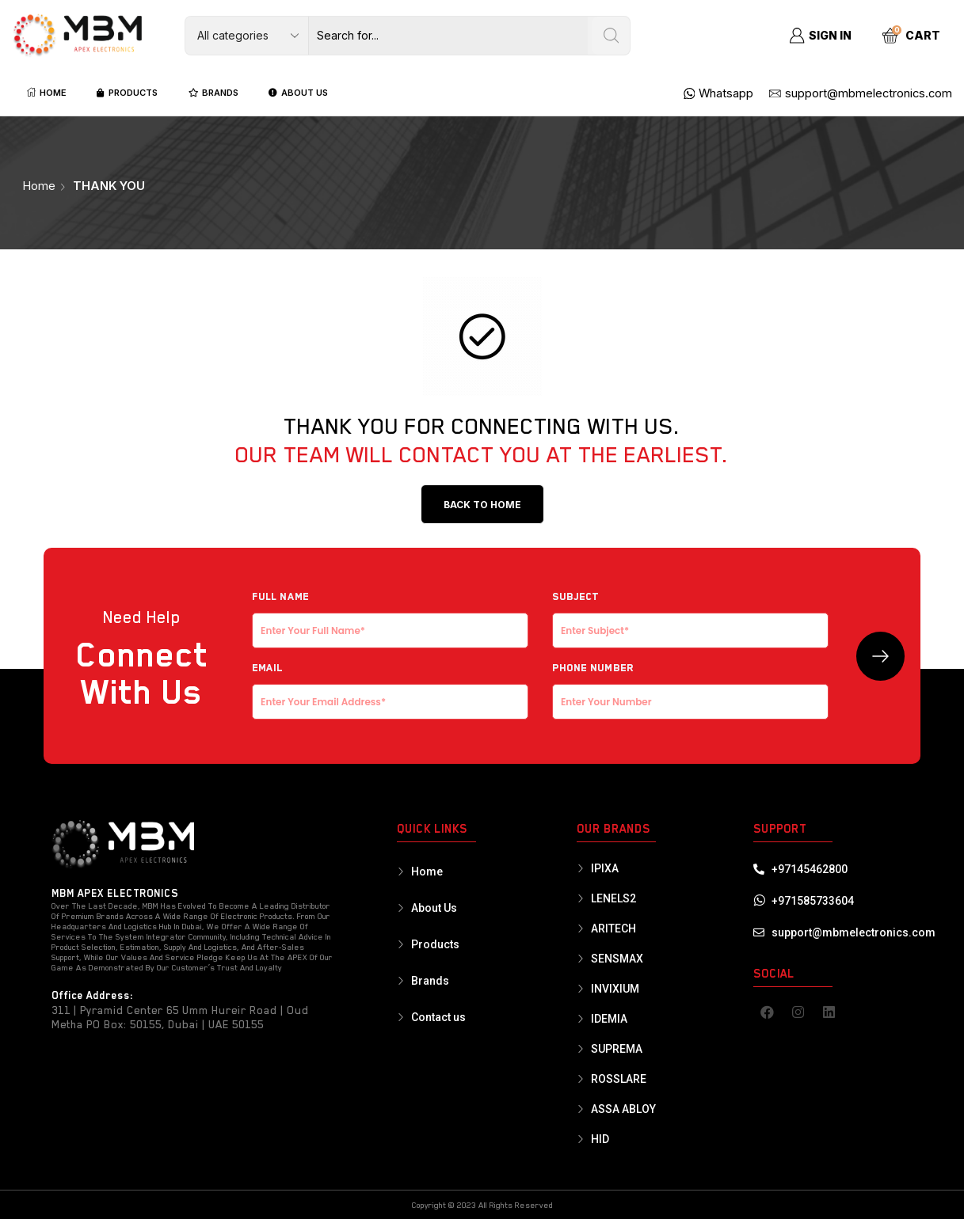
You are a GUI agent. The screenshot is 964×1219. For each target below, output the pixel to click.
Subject (690, 613)
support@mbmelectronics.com (853, 932)
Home (38, 185)
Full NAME (390, 613)
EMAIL (390, 685)
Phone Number (690, 685)
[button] (482, 504)
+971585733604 (813, 900)
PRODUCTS (127, 92)
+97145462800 (810, 869)
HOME (47, 92)
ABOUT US (298, 92)
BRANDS (213, 92)
